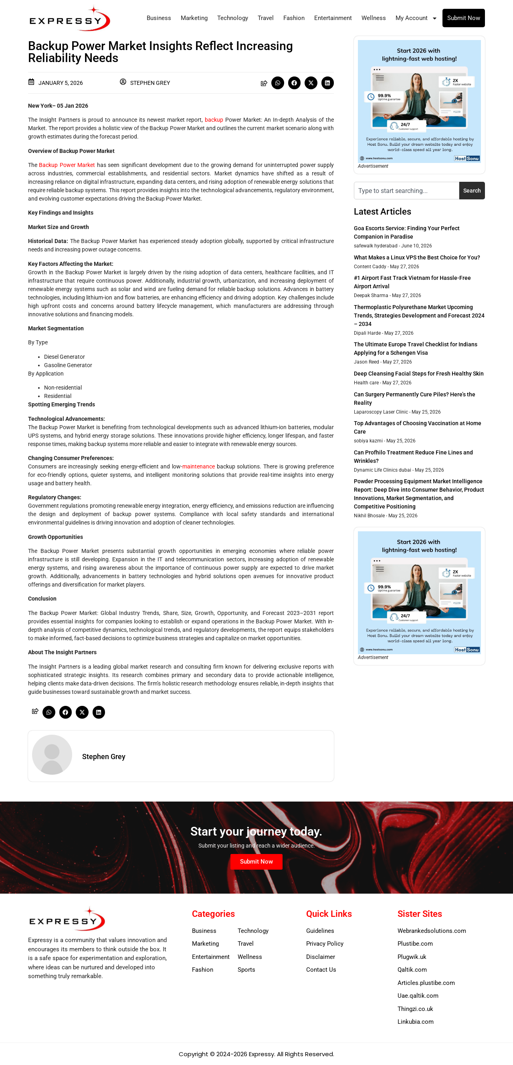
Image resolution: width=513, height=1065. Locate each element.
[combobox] (406, 190)
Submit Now (463, 18)
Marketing (194, 18)
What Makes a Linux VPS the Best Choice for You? (417, 257)
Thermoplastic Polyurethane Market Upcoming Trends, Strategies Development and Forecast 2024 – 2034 (419, 315)
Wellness (374, 18)
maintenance (198, 466)
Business (159, 18)
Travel (266, 18)
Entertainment (333, 18)
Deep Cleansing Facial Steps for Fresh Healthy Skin (419, 373)
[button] (277, 82)
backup (214, 120)
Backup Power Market (67, 165)
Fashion (294, 18)
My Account (417, 18)
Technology (232, 18)
